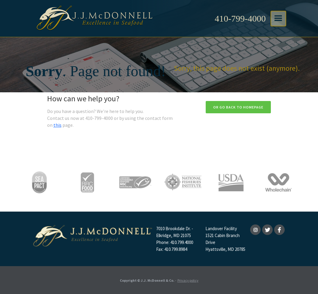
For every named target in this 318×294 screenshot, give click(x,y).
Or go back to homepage (238, 107)
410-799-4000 (240, 18)
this (57, 125)
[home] (93, 18)
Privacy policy (187, 280)
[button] (278, 18)
